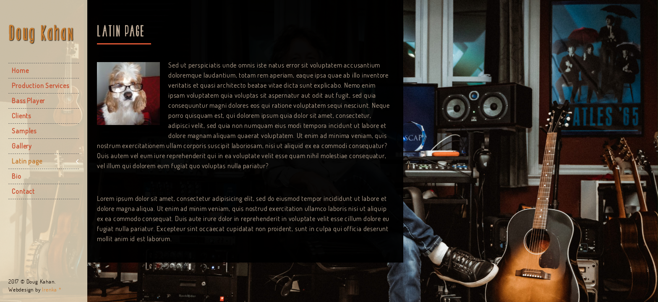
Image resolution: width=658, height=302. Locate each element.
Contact (23, 191)
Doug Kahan (41, 33)
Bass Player (28, 100)
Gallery (22, 146)
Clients (21, 116)
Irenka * (51, 289)
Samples (24, 131)
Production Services (40, 85)
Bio (16, 176)
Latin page (27, 161)
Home (20, 70)
